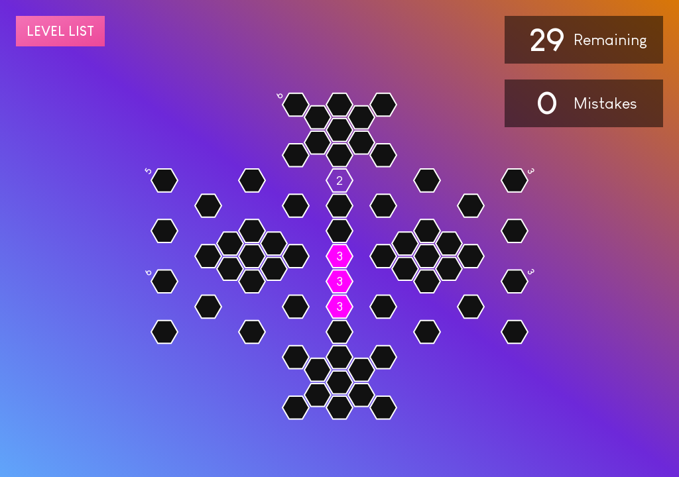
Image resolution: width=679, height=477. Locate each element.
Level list (60, 31)
